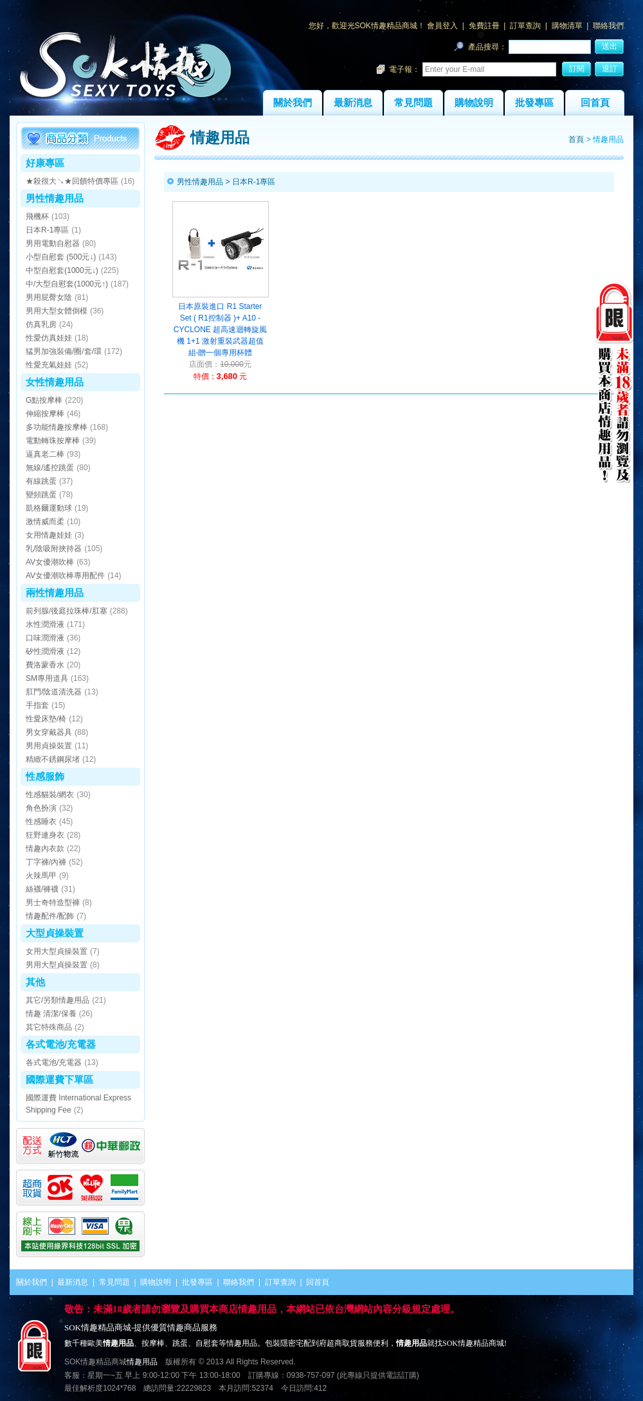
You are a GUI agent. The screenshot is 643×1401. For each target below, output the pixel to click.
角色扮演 (41, 808)
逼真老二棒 (45, 454)
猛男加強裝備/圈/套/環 (64, 351)
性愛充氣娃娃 (49, 364)
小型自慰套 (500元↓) (61, 256)
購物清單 (567, 25)
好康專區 (45, 162)
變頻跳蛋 (41, 494)
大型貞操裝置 (55, 933)
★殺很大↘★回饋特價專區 (72, 181)
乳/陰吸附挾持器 (54, 548)
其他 (35, 981)
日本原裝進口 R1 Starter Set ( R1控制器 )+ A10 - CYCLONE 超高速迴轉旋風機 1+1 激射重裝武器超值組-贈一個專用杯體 (220, 329)
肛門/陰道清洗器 (54, 691)
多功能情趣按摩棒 (56, 427)
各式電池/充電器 (61, 1044)
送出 (609, 46)
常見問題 (413, 103)
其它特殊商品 (49, 1027)
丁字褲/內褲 (46, 862)
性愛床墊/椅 (46, 718)
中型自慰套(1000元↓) (62, 270)
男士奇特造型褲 (53, 902)
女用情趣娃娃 (49, 535)
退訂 (609, 68)
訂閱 (576, 68)
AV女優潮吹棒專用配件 (65, 575)
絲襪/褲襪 (42, 889)
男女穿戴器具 (49, 732)
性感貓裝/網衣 (50, 794)
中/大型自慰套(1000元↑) (67, 283)
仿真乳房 (41, 324)
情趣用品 (142, 1361)
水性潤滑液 (45, 624)
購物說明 (474, 103)
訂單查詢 (525, 25)
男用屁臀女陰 (49, 297)
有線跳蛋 (41, 481)
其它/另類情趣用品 (57, 1000)
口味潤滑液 (45, 637)
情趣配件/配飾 (50, 916)
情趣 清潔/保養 (51, 1013)
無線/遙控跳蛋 (50, 467)
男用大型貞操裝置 (56, 964)
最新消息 (353, 103)
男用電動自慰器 (53, 243)
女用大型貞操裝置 (56, 951)
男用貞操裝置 (49, 745)
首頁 (576, 139)
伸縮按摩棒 (45, 413)
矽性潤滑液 (45, 651)
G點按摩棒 (44, 400)
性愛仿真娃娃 (49, 337)
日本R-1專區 (47, 229)
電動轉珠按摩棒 (53, 440)
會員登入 (442, 25)
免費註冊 (484, 25)
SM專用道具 (47, 678)
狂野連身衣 (45, 835)
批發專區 (534, 103)
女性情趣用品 (55, 381)
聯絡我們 (608, 25)
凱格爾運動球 (49, 508)
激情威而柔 (45, 521)
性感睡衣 (41, 821)
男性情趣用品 (55, 198)
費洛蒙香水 (45, 664)
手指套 (37, 705)
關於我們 (292, 103)
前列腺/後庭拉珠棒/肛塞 (66, 610)
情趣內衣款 (45, 848)
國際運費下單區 (59, 1079)
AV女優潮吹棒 (50, 562)
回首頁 (595, 103)
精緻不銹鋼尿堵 (53, 759)
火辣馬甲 (41, 875)
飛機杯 (37, 216)
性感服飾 (45, 776)
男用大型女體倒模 (56, 310)
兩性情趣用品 (55, 592)
